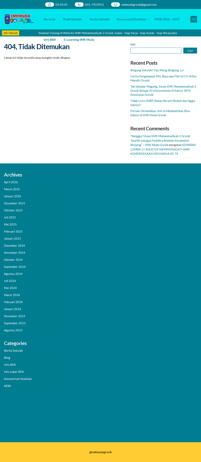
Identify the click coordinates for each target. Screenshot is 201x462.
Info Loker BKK (14, 371)
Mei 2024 (10, 288)
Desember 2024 (14, 245)
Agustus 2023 (13, 330)
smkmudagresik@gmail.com (139, 4)
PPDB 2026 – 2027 (166, 19)
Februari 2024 (13, 302)
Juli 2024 (10, 281)
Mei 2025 (10, 224)
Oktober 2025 (13, 210)
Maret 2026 (12, 189)
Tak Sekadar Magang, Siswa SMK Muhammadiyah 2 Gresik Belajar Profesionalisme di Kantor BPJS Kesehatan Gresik (163, 90)
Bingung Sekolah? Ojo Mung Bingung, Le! (157, 70)
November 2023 (14, 316)
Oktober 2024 (13, 259)
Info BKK (50, 39)
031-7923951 (94, 4)
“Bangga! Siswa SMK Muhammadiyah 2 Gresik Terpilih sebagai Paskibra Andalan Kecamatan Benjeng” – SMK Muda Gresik (160, 140)
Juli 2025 (10, 217)
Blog (7, 357)
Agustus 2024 (13, 273)
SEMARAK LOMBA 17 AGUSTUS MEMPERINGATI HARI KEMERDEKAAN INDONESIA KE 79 (163, 149)
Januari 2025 (12, 238)
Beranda (49, 19)
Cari (132, 44)
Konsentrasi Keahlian (131, 19)
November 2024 (14, 252)
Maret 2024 (12, 295)
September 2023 (15, 323)
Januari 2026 (12, 196)
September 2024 (15, 266)
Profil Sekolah (72, 19)
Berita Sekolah (100, 19)
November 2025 (14, 203)
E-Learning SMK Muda (79, 39)
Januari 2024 (12, 309)
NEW (7, 386)
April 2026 (11, 182)
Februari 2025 (13, 231)
